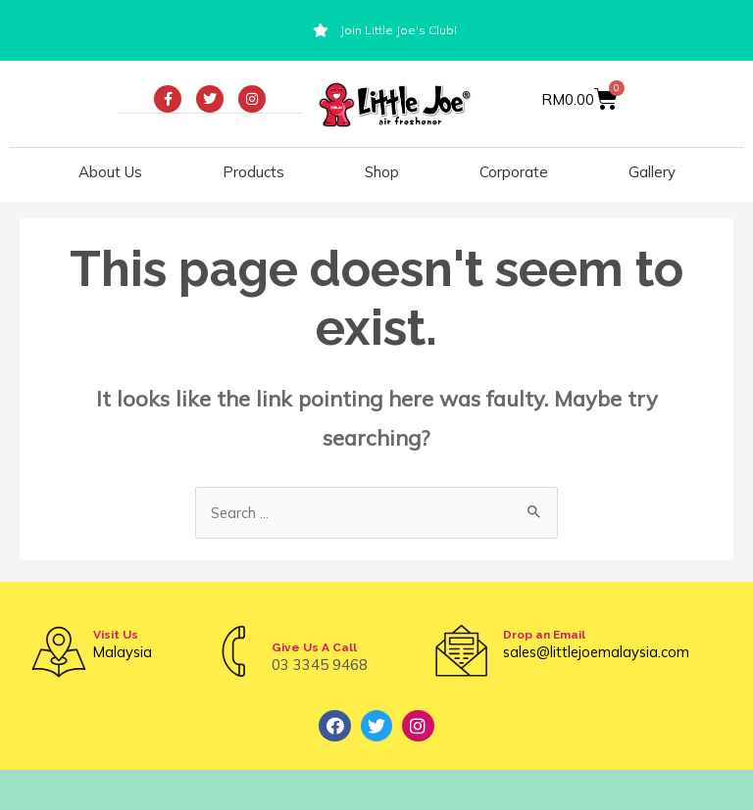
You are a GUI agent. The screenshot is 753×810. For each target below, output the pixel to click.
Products (253, 172)
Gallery (652, 172)
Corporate (513, 172)
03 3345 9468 (320, 664)
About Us (110, 172)
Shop (382, 172)
